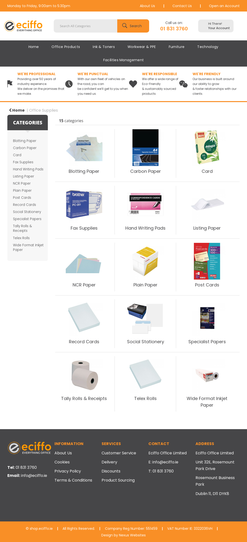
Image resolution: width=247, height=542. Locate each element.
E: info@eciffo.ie (163, 462)
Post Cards (22, 197)
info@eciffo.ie (34, 475)
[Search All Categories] (101, 26)
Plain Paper (22, 190)
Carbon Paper (25, 148)
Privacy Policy (67, 471)
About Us (147, 5)
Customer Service (119, 453)
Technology (207, 46)
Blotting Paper (24, 141)
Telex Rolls (21, 238)
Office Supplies (43, 110)
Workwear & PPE (142, 46)
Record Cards (24, 204)
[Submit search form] (133, 26)
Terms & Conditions (73, 480)
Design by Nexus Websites (123, 535)
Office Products (66, 46)
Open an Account (224, 5)
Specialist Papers (27, 219)
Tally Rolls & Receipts (22, 228)
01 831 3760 (174, 28)
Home (33, 46)
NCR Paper (22, 183)
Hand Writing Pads (28, 169)
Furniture (177, 46)
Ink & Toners (104, 46)
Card (17, 155)
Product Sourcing (118, 480)
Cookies (62, 462)
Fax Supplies (23, 162)
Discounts (111, 471)
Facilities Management (123, 60)
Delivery (109, 462)
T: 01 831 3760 (161, 471)
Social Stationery (27, 212)
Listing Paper (23, 176)
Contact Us (182, 5)
